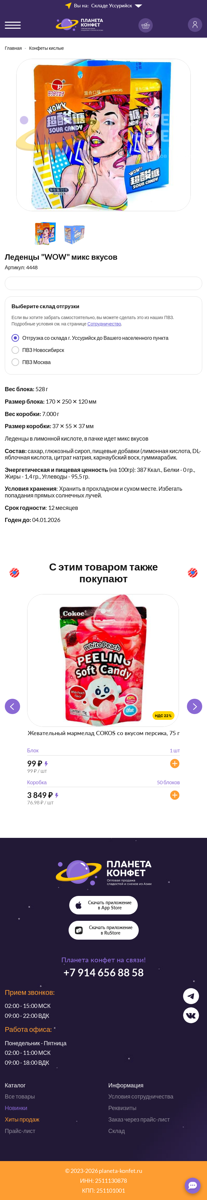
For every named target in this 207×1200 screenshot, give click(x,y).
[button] (194, 706)
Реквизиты (122, 1107)
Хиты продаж (22, 1119)
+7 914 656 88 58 (103, 972)
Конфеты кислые (46, 48)
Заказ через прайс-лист (139, 1119)
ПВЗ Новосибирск (37, 350)
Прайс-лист (20, 1130)
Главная (13, 48)
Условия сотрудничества (141, 1096)
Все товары (20, 1096)
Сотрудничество (104, 323)
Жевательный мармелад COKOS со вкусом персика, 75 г (104, 732)
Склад (116, 1130)
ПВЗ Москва (31, 362)
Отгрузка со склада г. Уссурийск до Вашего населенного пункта (89, 338)
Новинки (16, 1107)
